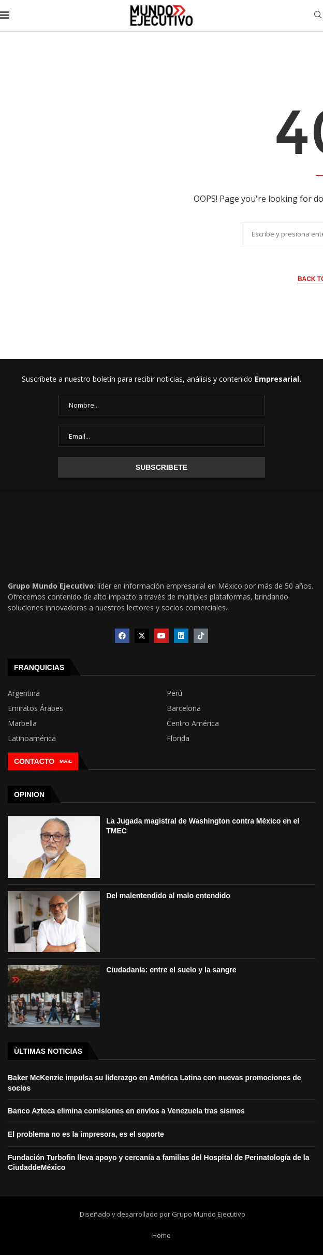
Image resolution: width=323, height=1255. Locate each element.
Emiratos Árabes (35, 708)
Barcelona (184, 708)
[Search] (318, 16)
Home (161, 1235)
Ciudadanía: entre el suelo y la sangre (171, 970)
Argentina (24, 693)
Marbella (22, 723)
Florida (178, 738)
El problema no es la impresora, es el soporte (86, 1134)
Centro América (193, 723)
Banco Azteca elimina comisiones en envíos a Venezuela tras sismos (126, 1111)
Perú (174, 693)
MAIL (66, 761)
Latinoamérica (32, 738)
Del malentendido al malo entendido (168, 895)
